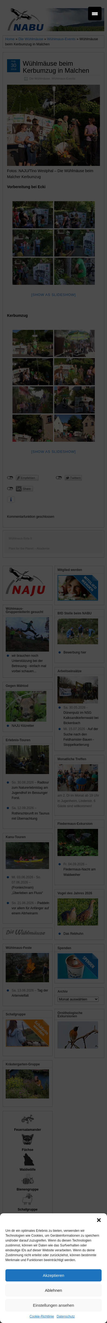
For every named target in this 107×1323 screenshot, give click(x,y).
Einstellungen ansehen (53, 1305)
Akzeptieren (53, 1275)
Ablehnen (53, 1290)
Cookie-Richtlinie (42, 1316)
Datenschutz (66, 1316)
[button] (99, 1220)
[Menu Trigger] (95, 13)
